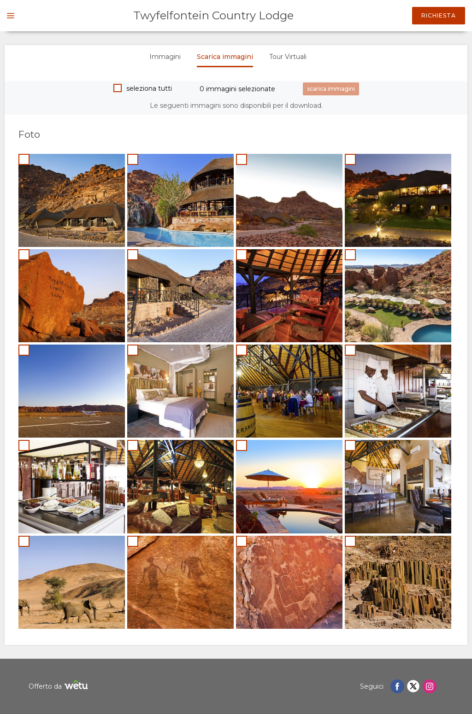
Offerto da (59, 686)
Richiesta (438, 15)
